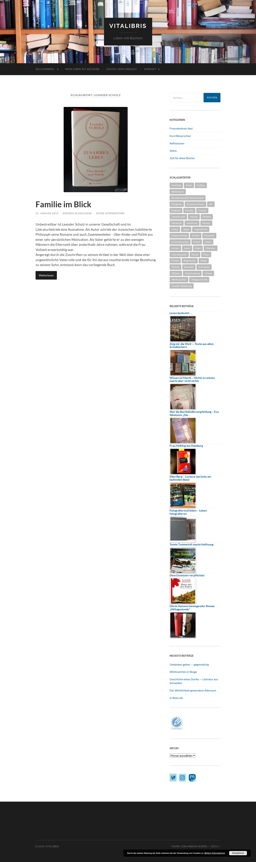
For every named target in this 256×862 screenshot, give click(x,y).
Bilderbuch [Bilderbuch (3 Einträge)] (178, 191)
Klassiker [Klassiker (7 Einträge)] (209, 235)
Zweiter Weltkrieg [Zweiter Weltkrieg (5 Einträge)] (182, 285)
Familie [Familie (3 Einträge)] (189, 210)
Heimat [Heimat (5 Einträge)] (207, 216)
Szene (173, 150)
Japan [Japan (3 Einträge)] (186, 229)
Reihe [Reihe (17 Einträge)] (204, 260)
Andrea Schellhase (77, 213)
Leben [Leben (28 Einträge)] (208, 241)
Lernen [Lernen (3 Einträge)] (175, 248)
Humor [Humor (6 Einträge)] (206, 223)
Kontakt (150, 69)
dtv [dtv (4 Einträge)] (211, 204)
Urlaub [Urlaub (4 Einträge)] (208, 273)
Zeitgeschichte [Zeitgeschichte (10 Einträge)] (199, 279)
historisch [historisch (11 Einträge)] (192, 223)
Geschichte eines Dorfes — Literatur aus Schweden (194, 681)
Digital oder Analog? (121, 69)
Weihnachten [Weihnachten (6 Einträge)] (179, 279)
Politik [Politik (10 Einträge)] (175, 260)
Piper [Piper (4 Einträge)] (206, 254)
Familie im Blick (63, 204)
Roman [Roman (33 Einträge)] (175, 266)
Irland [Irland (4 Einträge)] (175, 229)
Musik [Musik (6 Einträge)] (195, 254)
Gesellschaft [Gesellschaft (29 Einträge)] (178, 216)
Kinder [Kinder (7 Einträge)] (195, 235)
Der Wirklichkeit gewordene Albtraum (193, 690)
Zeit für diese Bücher (182, 158)
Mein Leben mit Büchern (82, 69)
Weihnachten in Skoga (183, 671)
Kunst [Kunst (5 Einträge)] (196, 241)
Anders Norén (197, 846)
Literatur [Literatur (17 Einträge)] (210, 248)
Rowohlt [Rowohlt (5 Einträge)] (189, 266)
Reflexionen (177, 143)
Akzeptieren (238, 853)
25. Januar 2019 (47, 213)
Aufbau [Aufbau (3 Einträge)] (201, 185)
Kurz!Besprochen (180, 135)
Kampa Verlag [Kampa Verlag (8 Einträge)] (179, 235)
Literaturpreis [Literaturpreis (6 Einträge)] (179, 254)
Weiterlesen (46, 275)
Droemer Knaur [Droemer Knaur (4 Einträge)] (195, 204)
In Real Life (176, 697)
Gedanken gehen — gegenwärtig (189, 664)
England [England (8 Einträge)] (176, 210)
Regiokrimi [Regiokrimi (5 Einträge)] (190, 260)
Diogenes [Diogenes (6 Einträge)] (177, 204)
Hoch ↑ (215, 846)
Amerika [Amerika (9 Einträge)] (176, 185)
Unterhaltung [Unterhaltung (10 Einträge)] (192, 273)
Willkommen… (45, 69)
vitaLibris (128, 26)
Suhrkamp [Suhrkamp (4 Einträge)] (204, 266)
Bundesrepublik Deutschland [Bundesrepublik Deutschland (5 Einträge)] (188, 197)
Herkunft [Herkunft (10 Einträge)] (177, 223)
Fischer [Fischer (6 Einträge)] (202, 210)
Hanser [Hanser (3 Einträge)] (194, 216)
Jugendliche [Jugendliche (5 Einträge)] (200, 229)
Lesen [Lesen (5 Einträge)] (187, 248)
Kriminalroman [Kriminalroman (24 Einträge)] (180, 241)
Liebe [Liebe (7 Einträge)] (198, 248)
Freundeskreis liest (181, 128)
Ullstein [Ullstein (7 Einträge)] (176, 273)
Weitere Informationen (214, 853)
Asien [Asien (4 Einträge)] (189, 185)
